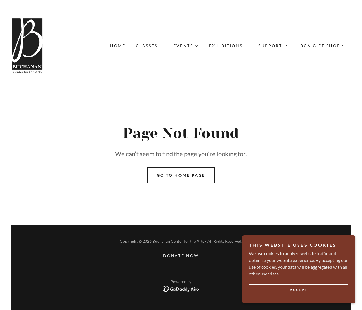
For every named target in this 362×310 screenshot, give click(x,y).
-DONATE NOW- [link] (181, 255)
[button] (149, 45)
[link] (27, 45)
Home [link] (118, 45)
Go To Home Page (181, 175)
